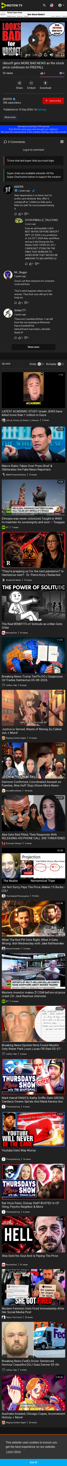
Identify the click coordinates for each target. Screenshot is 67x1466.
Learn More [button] (13, 1451)
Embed (31, 85)
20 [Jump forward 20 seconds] (46, 54)
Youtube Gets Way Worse (19, 1150)
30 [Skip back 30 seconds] (40, 54)
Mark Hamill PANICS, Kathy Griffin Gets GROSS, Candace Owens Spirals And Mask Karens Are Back (33, 1101)
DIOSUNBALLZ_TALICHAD (41, 219)
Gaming (41, 109)
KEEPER (9, 99)
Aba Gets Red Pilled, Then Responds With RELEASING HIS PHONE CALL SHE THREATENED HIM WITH (33, 838)
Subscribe (53, 100)
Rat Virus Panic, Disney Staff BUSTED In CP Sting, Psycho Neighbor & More (30, 1204)
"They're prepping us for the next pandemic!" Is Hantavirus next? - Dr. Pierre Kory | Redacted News (33, 574)
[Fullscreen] (62, 54)
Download (45, 85)
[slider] (19, 54)
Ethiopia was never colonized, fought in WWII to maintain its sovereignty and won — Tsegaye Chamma (33, 522)
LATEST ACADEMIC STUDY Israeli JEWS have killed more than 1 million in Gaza (32, 413)
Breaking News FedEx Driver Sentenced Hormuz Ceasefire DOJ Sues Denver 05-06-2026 (31, 1364)
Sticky (32, 364)
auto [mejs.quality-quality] (57, 55)
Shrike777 (20, 310)
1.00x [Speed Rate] (35, 55)
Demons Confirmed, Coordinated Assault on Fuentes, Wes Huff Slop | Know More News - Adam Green (31, 785)
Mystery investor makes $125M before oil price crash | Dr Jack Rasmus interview (33, 994)
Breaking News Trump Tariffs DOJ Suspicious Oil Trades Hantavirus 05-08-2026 (32, 678)
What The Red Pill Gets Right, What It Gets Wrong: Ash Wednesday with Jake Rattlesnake (33, 941)
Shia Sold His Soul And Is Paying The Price (30, 1256)
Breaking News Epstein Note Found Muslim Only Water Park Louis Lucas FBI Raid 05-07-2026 (31, 1048)
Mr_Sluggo (20, 272)
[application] (33, 40)
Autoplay (51, 364)
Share (19, 85)
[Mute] (51, 54)
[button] (51, 5)
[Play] (4, 54)
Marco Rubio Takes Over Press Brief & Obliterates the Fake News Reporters (27, 467)
